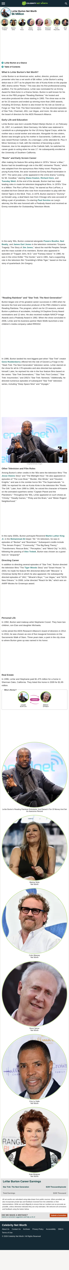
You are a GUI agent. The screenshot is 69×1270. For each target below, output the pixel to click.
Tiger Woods (30, 567)
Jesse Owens (8, 476)
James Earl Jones (22, 244)
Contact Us (16, 1229)
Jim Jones (28, 247)
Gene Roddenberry (11, 362)
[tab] (34, 64)
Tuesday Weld (9, 181)
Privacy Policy (38, 1229)
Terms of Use (7, 1233)
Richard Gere (47, 178)
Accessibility (51, 1229)
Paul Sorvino (44, 200)
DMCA (60, 1229)
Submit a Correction (58, 1215)
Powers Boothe (51, 241)
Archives (26, 1229)
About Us (5, 1229)
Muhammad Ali (17, 539)
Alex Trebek (30, 551)
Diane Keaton (32, 178)
